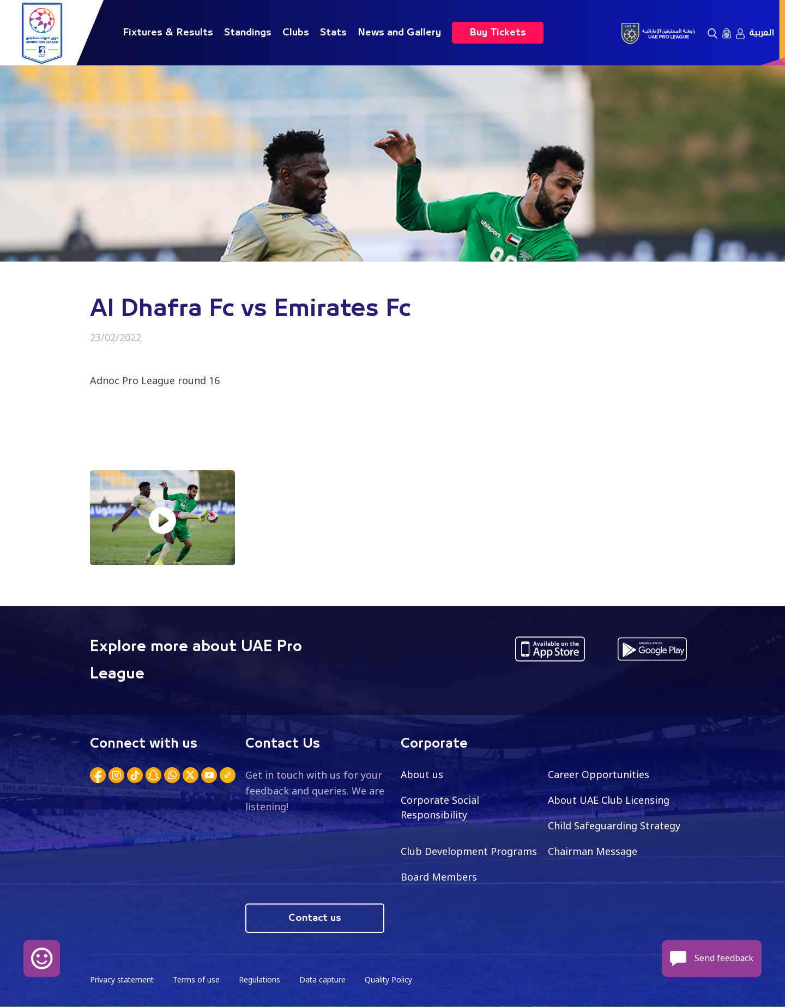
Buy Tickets (497, 32)
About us (422, 774)
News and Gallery (399, 32)
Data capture (325, 980)
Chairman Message (592, 851)
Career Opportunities (598, 774)
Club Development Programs (469, 851)
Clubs (295, 32)
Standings (247, 32)
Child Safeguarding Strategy (614, 825)
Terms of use (197, 980)
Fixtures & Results (168, 32)
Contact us (314, 918)
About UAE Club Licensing (609, 799)
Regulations (261, 980)
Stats (333, 32)
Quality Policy (392, 980)
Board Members (439, 876)
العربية (761, 33)
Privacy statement (122, 980)
